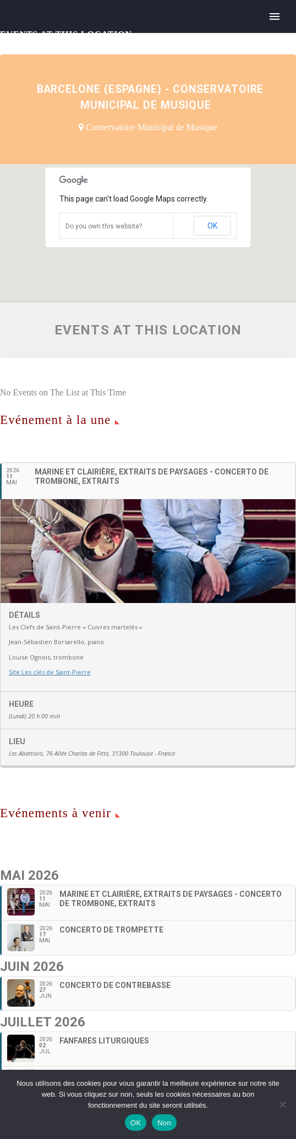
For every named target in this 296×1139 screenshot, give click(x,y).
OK (212, 225)
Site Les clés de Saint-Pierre (50, 672)
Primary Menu (274, 16)
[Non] (282, 1104)
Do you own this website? (103, 226)
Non (164, 1123)
